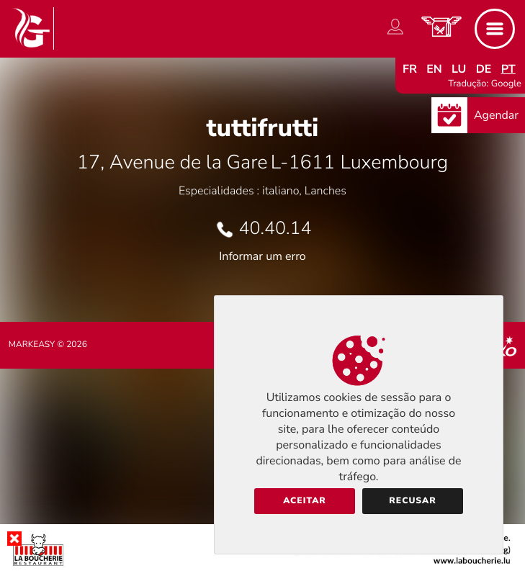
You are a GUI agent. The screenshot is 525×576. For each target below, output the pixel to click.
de (484, 69)
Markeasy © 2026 (48, 345)
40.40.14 (275, 228)
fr (410, 69)
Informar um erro (262, 256)
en (434, 69)
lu (459, 69)
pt (508, 69)
